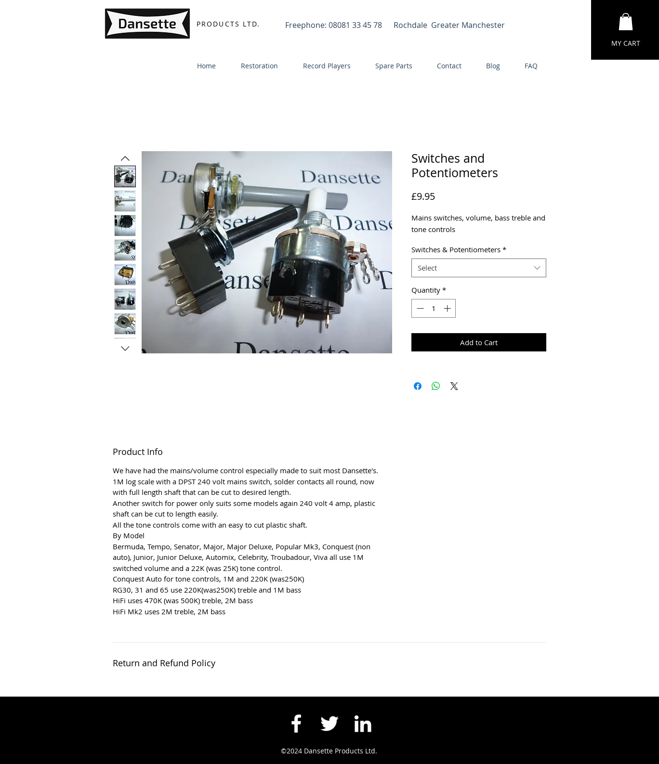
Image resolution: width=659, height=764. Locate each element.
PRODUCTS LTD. (228, 23)
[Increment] (448, 308)
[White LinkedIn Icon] (363, 724)
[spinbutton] (434, 308)
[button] (626, 21)
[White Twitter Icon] (329, 724)
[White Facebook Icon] (296, 724)
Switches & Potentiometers (458, 249)
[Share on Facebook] (417, 386)
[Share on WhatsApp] (436, 386)
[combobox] (478, 268)
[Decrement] (419, 308)
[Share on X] (454, 386)
